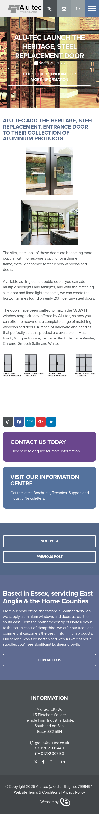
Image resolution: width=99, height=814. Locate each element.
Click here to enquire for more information (49, 77)
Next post (49, 541)
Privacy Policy (74, 792)
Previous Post (50, 557)
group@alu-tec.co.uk (49, 742)
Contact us (49, 660)
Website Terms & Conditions (37, 792)
